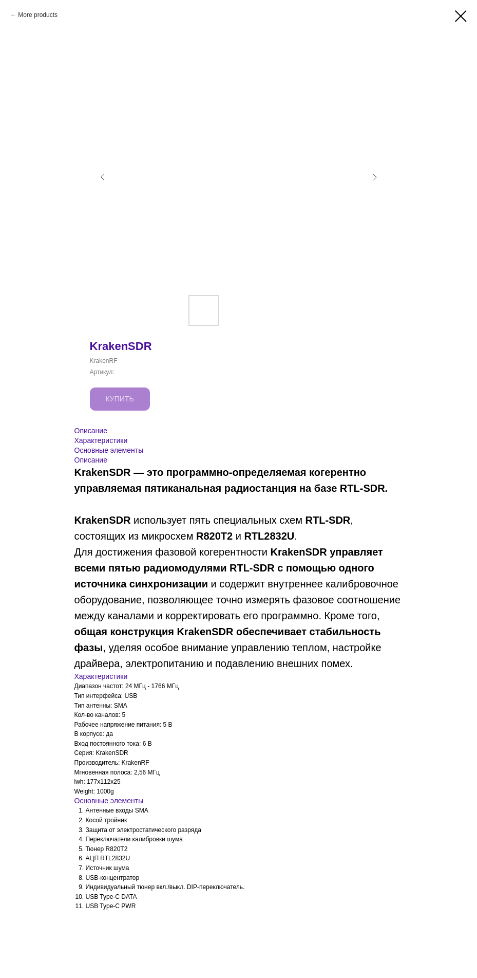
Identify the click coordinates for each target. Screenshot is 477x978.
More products (38, 15)
